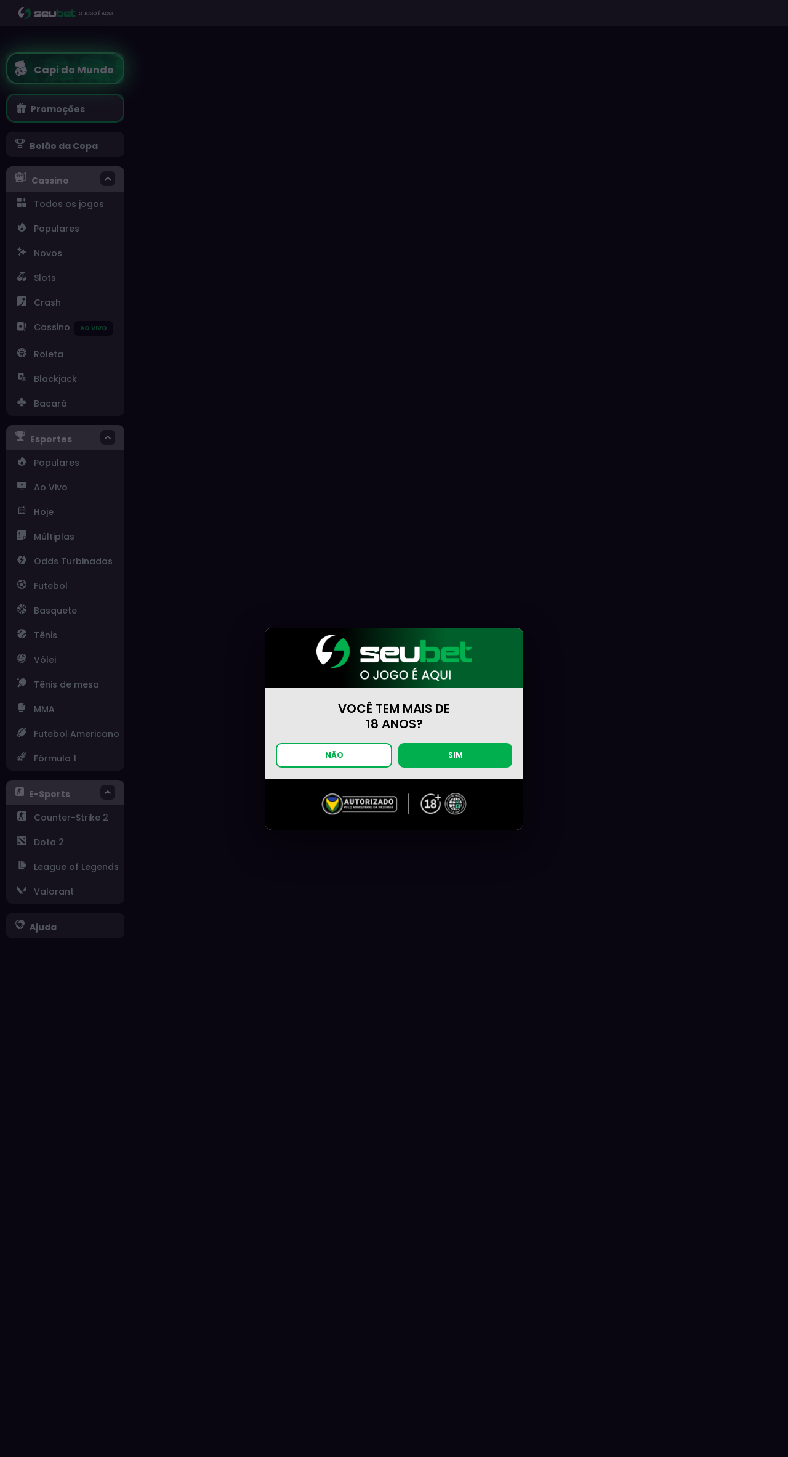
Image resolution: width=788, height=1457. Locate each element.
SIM (455, 755)
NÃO (334, 755)
